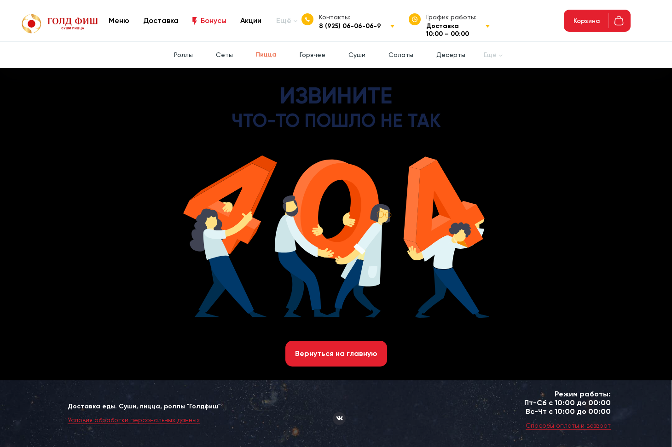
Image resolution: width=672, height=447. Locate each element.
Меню (119, 20)
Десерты (450, 54)
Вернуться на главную (336, 353)
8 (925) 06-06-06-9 (350, 26)
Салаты (400, 54)
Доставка (161, 20)
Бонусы (213, 20)
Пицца (266, 54)
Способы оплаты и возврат (568, 425)
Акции (250, 20)
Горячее (312, 54)
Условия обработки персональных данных (134, 420)
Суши (356, 54)
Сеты (224, 54)
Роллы (183, 54)
